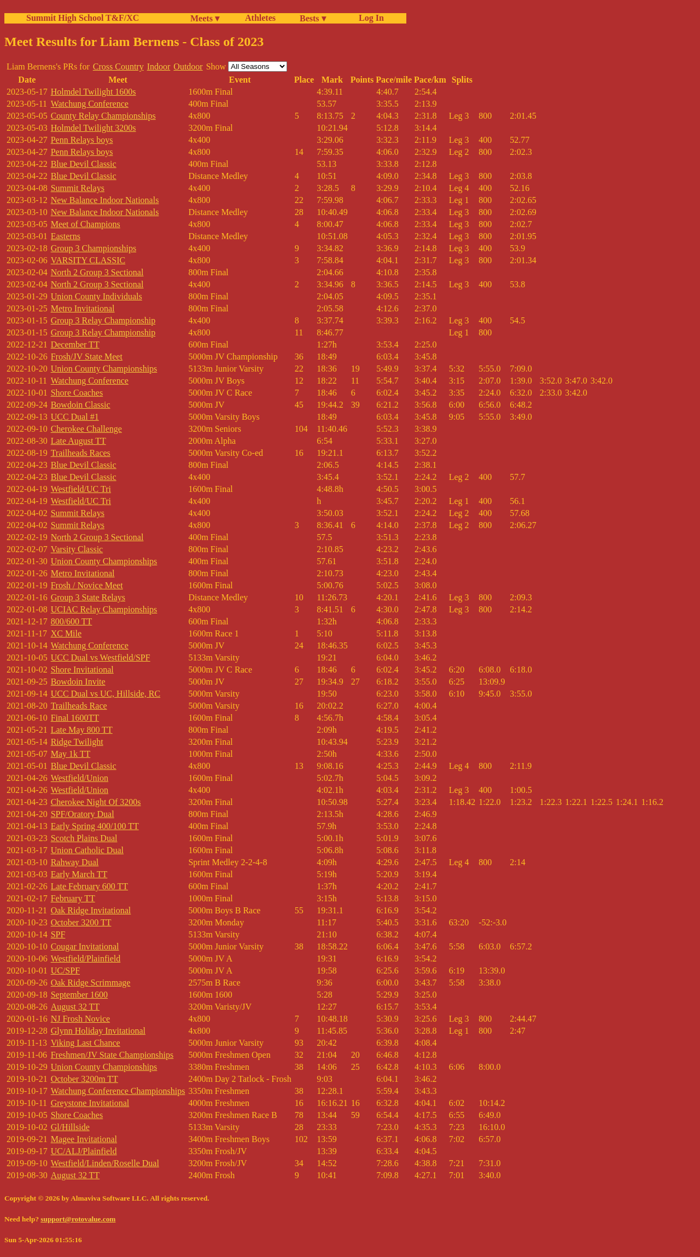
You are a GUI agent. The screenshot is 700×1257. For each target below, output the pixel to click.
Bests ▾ (313, 18)
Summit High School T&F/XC (82, 17)
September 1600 (79, 994)
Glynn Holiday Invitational (98, 1030)
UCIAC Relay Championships (104, 609)
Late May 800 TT (82, 729)
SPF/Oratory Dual (82, 814)
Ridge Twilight (77, 741)
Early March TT (79, 874)
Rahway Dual (75, 862)
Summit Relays (77, 188)
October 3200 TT (81, 922)
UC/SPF (65, 970)
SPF (58, 934)
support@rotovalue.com (77, 1219)
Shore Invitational (82, 669)
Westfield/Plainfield (86, 958)
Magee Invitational (84, 1139)
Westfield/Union (79, 778)
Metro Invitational (83, 308)
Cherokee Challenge (86, 428)
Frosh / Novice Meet (87, 585)
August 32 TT (75, 1006)
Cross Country (118, 66)
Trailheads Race (79, 705)
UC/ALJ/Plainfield (84, 1151)
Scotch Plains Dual (84, 838)
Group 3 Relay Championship (103, 320)
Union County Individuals (96, 296)
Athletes (260, 17)
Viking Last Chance (85, 1042)
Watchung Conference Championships (118, 1091)
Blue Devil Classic (83, 164)
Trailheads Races (80, 452)
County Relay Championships (103, 115)
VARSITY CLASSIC (88, 260)
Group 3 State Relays (88, 597)
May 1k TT (71, 753)
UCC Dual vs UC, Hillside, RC (105, 693)
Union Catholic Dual (87, 850)
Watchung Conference (90, 103)
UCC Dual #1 (75, 416)
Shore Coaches (77, 392)
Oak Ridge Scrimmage (91, 982)
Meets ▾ (204, 18)
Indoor (159, 66)
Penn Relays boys (82, 139)
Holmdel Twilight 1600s (93, 91)
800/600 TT (71, 621)
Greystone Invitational (90, 1103)
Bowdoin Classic (80, 404)
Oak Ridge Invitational (91, 910)
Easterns (65, 236)
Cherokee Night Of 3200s (96, 802)
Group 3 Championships (93, 248)
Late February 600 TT (89, 886)
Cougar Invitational (85, 946)
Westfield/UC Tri (81, 489)
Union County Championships (104, 368)
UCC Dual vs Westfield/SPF (100, 657)
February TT (73, 898)
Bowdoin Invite (78, 681)
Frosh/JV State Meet (86, 356)
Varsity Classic (77, 549)
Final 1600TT (75, 717)
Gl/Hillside (70, 1127)
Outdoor (187, 66)
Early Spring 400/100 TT (95, 826)
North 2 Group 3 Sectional (97, 272)
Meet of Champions (85, 224)
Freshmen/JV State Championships (112, 1054)
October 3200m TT (84, 1079)
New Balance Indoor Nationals (105, 200)
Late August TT (78, 440)
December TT (75, 344)
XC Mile (66, 633)
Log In (369, 17)
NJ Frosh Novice (80, 1018)
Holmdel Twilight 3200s (93, 127)
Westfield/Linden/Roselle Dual (105, 1163)
